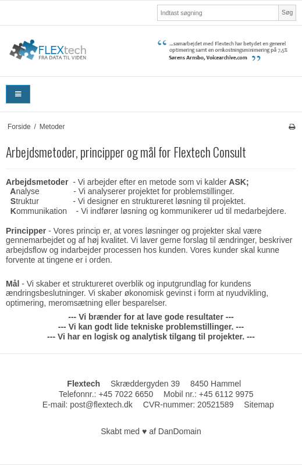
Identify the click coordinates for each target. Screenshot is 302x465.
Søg (287, 12)
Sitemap (258, 404)
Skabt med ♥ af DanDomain (151, 431)
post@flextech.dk (101, 404)
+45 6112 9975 (226, 394)
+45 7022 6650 (125, 394)
